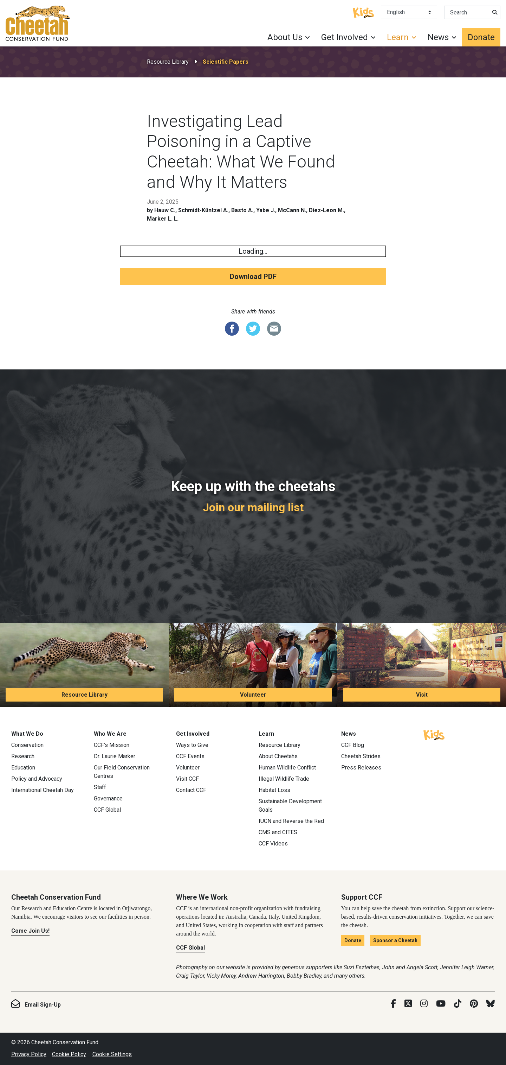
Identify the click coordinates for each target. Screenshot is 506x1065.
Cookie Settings (112, 1054)
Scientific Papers (225, 61)
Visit (422, 694)
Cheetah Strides (361, 756)
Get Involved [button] (344, 37)
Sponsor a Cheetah (395, 940)
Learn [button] (398, 37)
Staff (100, 787)
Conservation (27, 745)
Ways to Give (192, 745)
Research (22, 756)
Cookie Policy (69, 1054)
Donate (481, 37)
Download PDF (253, 276)
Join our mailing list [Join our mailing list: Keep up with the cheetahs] (253, 507)
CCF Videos (273, 843)
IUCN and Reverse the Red (291, 821)
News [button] (438, 37)
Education (23, 767)
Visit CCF (187, 778)
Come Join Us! (30, 930)
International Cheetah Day (42, 790)
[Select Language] (409, 12)
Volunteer (253, 694)
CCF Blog (352, 745)
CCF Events (190, 756)
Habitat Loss (274, 790)
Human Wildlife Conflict (287, 767)
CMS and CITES (278, 832)
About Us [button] (284, 37)
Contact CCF (191, 790)
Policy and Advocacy (36, 778)
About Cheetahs (278, 756)
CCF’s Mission (111, 745)
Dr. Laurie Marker (114, 756)
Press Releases (361, 767)
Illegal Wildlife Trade (284, 778)
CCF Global (107, 809)
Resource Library (168, 61)
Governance (108, 798)
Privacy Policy (28, 1054)
